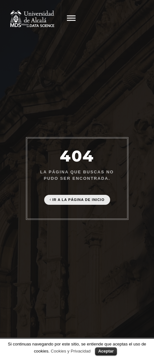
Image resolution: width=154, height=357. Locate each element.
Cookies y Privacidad (71, 351)
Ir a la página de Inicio (77, 200)
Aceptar (106, 351)
